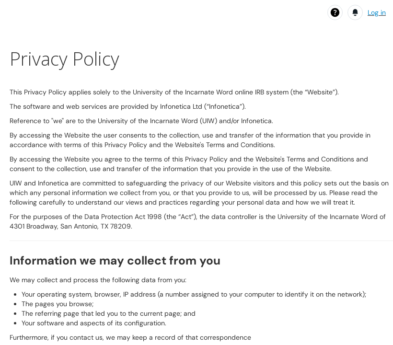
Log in (377, 12)
